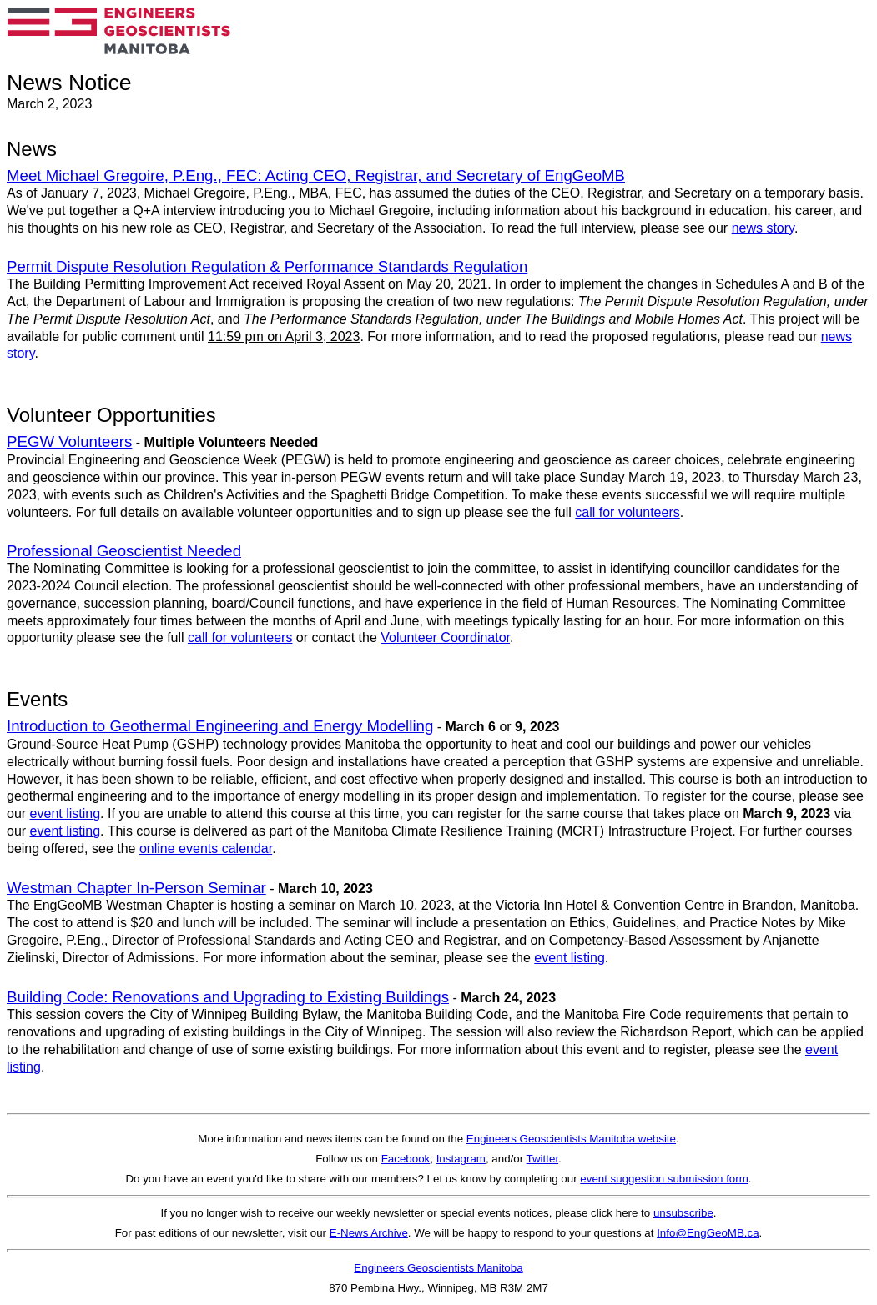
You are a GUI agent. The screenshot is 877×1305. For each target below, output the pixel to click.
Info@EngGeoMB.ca (708, 1233)
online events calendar (205, 848)
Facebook (406, 1158)
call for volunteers (627, 512)
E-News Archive (369, 1233)
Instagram (461, 1158)
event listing (65, 813)
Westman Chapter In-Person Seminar (136, 887)
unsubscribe (683, 1213)
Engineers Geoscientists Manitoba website (571, 1138)
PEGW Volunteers (69, 441)
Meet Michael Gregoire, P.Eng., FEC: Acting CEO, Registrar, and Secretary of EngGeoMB (316, 175)
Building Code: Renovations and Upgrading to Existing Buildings (228, 997)
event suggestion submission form (664, 1178)
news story (763, 228)
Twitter (543, 1158)
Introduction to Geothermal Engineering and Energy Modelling (220, 726)
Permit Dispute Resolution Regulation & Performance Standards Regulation (267, 266)
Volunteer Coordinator (445, 637)
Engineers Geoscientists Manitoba (438, 1268)
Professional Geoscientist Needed (124, 551)
